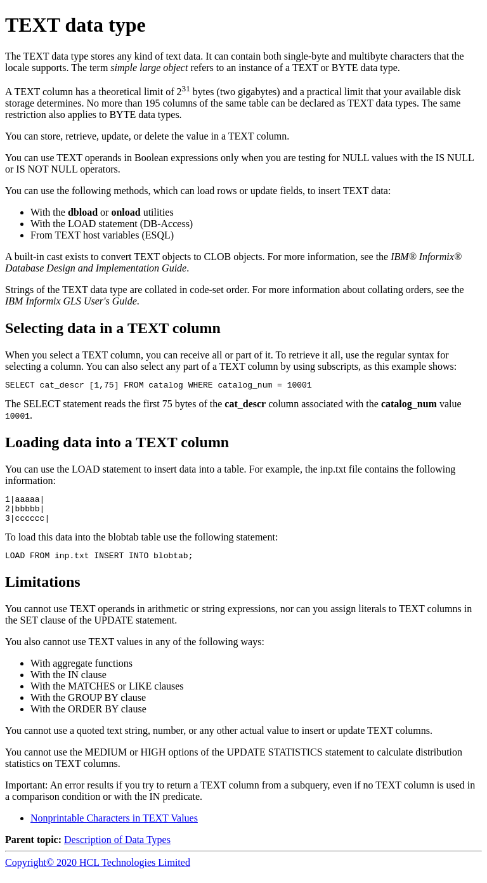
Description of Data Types (117, 849)
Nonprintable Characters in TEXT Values (114, 827)
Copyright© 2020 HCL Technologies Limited (97, 872)
